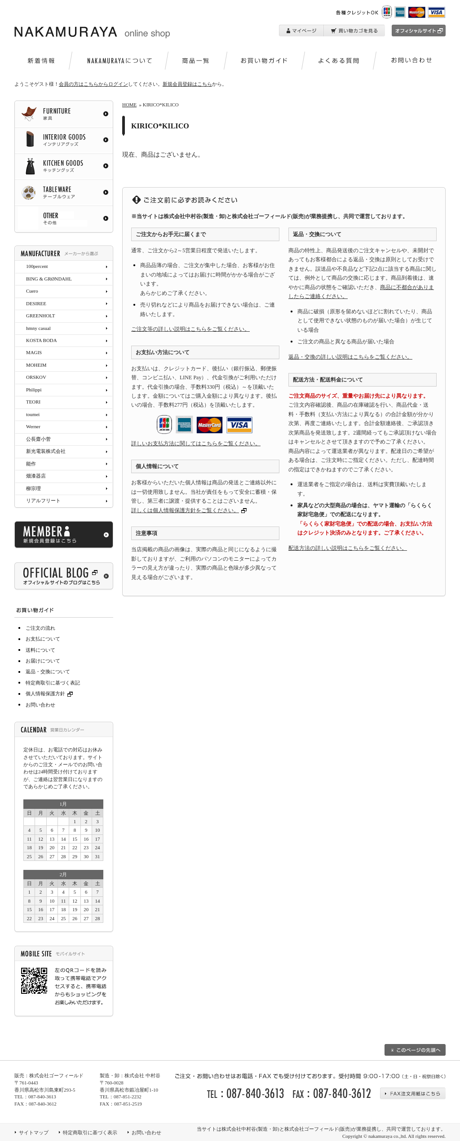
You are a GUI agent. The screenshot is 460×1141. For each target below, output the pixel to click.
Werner (33, 426)
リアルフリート (43, 500)
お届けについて (43, 660)
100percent (37, 266)
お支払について (43, 638)
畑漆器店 (36, 475)
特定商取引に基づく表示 (90, 1132)
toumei (33, 414)
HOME (129, 104)
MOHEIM (36, 365)
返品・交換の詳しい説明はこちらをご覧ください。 (350, 357)
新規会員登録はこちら (187, 84)
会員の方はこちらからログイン (93, 84)
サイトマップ (34, 1132)
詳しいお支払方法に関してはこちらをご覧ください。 (196, 443)
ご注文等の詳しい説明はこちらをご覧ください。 (190, 329)
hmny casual (38, 328)
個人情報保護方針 (50, 693)
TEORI (33, 401)
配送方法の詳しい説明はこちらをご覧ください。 (347, 548)
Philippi (34, 389)
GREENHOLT (40, 315)
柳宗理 (33, 488)
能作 (31, 463)
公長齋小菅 (38, 439)
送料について (40, 650)
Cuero (32, 291)
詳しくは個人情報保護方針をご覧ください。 (185, 510)
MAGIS (34, 352)
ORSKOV (36, 377)
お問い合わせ (40, 704)
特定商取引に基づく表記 (53, 682)
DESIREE (36, 303)
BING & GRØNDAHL (49, 278)
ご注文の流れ (40, 628)
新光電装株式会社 (46, 451)
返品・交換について (48, 671)
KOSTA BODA (41, 340)
